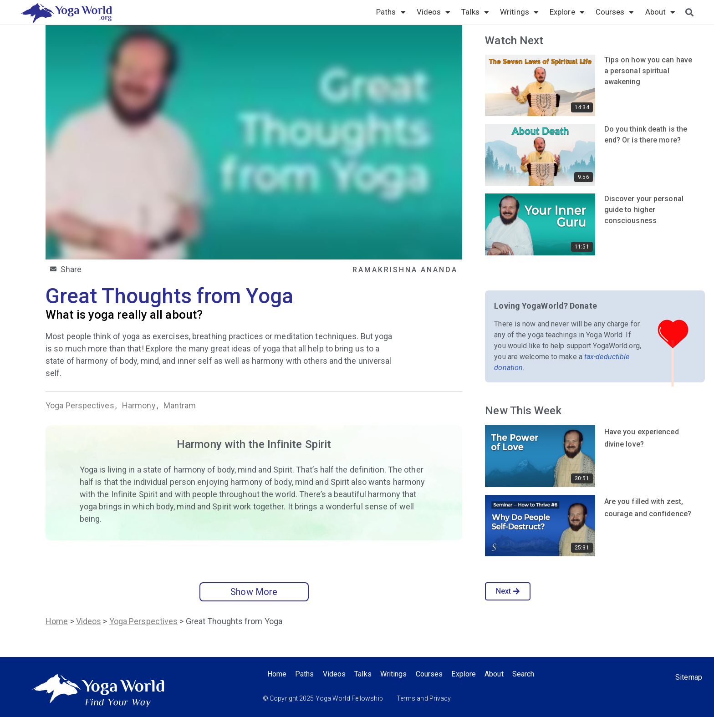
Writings (519, 12)
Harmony (139, 405)
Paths (391, 12)
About (660, 12)
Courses (615, 12)
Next (508, 591)
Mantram (179, 405)
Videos (434, 12)
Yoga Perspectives (80, 405)
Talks (475, 12)
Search (527, 674)
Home (57, 621)
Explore (567, 12)
